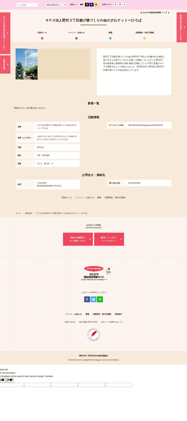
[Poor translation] (9, 380)
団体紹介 (28, 213)
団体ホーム (42, 33)
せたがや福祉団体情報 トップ (155, 12)
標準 (81, 5)
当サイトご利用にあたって (112, 322)
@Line (100, 299)
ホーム (18, 213)
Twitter (93, 299)
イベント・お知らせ (76, 33)
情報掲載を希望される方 (182, 27)
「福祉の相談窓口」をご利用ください (78, 239)
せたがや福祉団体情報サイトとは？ (5, 33)
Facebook (87, 299)
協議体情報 (5, 64)
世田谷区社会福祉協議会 (98, 356)
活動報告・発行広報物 (145, 33)
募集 (110, 33)
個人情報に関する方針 (88, 322)
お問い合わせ (70, 322)
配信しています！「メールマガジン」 (109, 239)
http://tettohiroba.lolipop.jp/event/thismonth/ (145, 125)
